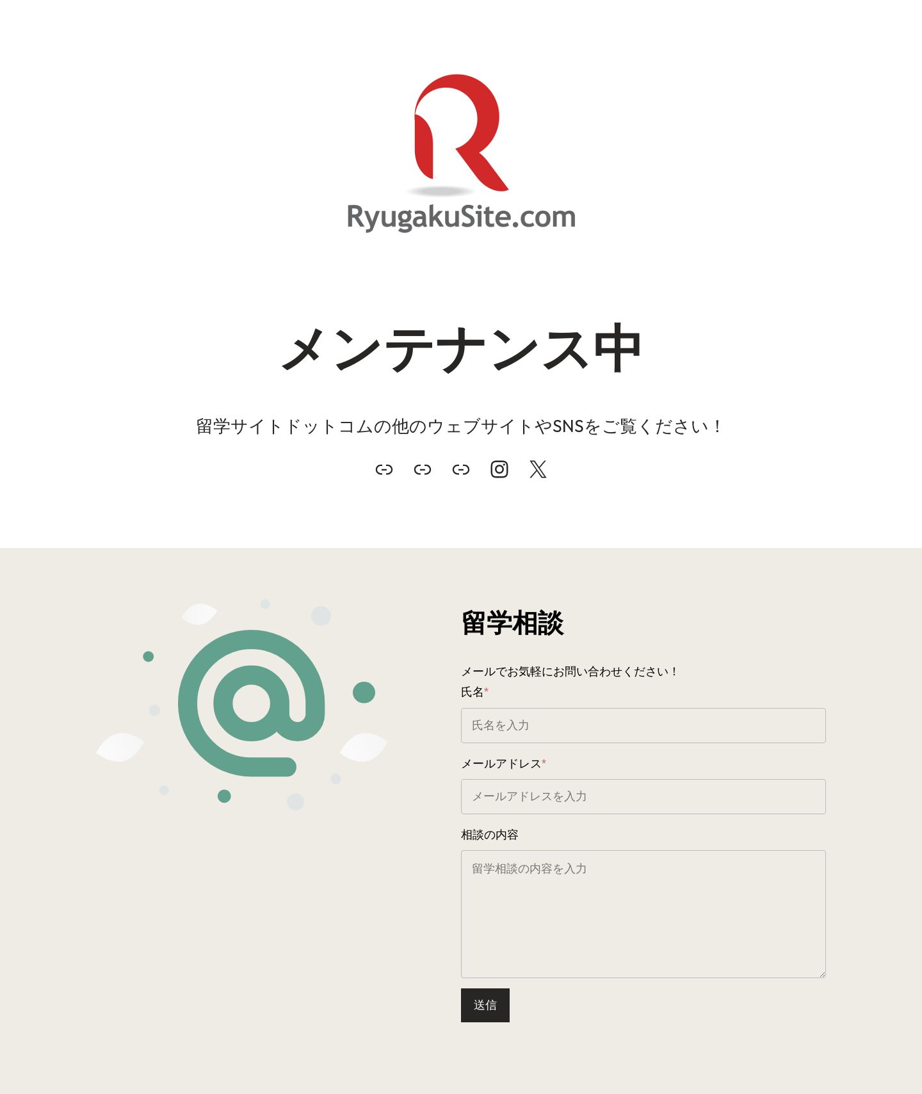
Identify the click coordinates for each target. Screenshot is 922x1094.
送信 (485, 1005)
